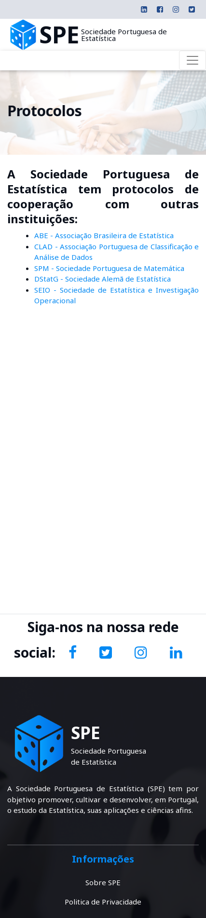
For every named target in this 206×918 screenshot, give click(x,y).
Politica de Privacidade (103, 901)
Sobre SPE (103, 882)
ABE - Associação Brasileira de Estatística (104, 235)
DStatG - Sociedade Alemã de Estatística (102, 279)
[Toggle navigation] (192, 60)
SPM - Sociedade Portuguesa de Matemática (109, 268)
